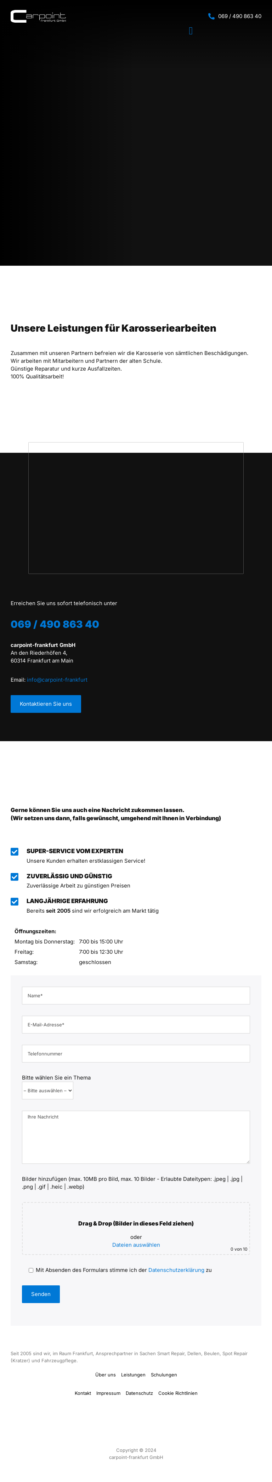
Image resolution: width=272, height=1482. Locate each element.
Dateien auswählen (136, 1242)
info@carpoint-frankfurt (57, 679)
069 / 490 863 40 (239, 16)
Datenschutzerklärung (176, 1267)
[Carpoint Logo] (38, 12)
